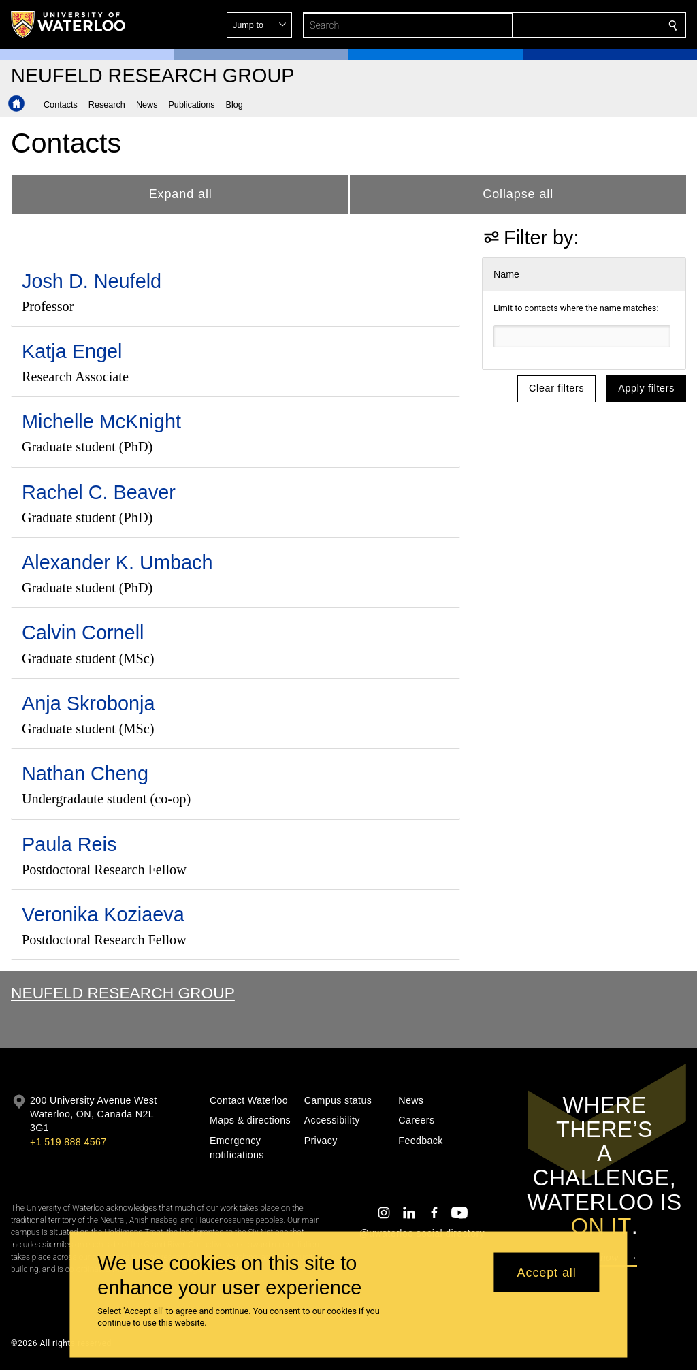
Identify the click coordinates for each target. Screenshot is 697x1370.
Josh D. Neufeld (91, 281)
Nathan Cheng (85, 773)
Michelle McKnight (101, 421)
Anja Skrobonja (88, 703)
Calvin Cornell (83, 632)
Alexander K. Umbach (117, 562)
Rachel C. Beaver (99, 492)
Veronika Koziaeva (103, 914)
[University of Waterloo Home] (69, 24)
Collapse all (518, 194)
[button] (574, 25)
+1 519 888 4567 (68, 1141)
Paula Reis (69, 844)
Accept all (547, 1272)
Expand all (180, 194)
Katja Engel (72, 351)
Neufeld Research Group (123, 993)
